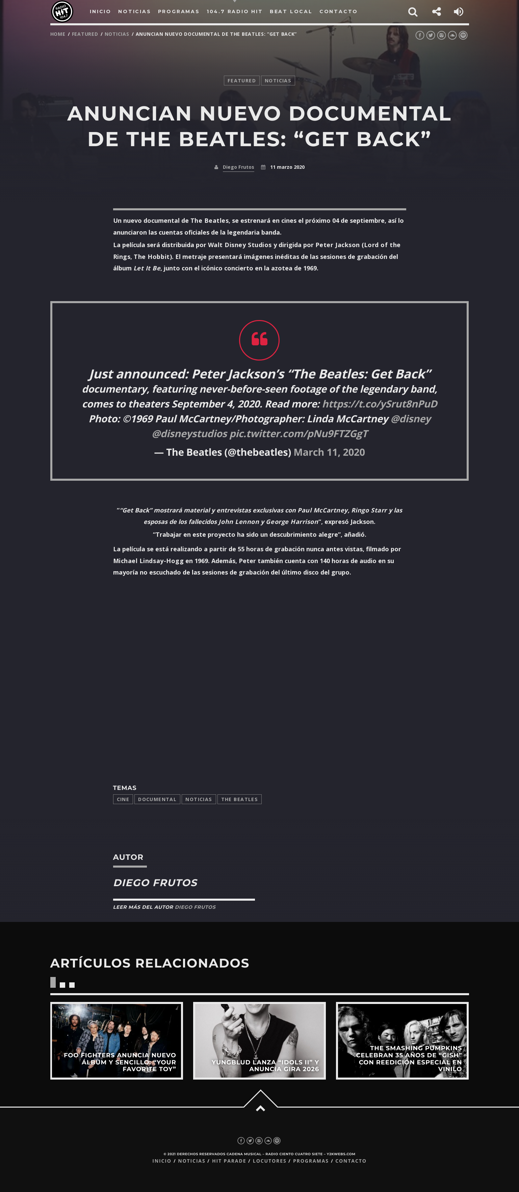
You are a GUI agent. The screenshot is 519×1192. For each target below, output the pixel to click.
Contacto (351, 1161)
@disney (410, 418)
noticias (117, 34)
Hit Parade (229, 1161)
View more (116, 1040)
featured (85, 34)
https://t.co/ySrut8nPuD (379, 403)
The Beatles (239, 799)
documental (157, 799)
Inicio (162, 1161)
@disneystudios (189, 433)
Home (58, 34)
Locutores (270, 1161)
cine (123, 799)
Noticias (198, 799)
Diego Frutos (238, 167)
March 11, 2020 (329, 452)
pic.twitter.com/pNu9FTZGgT (298, 433)
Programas (311, 1161)
